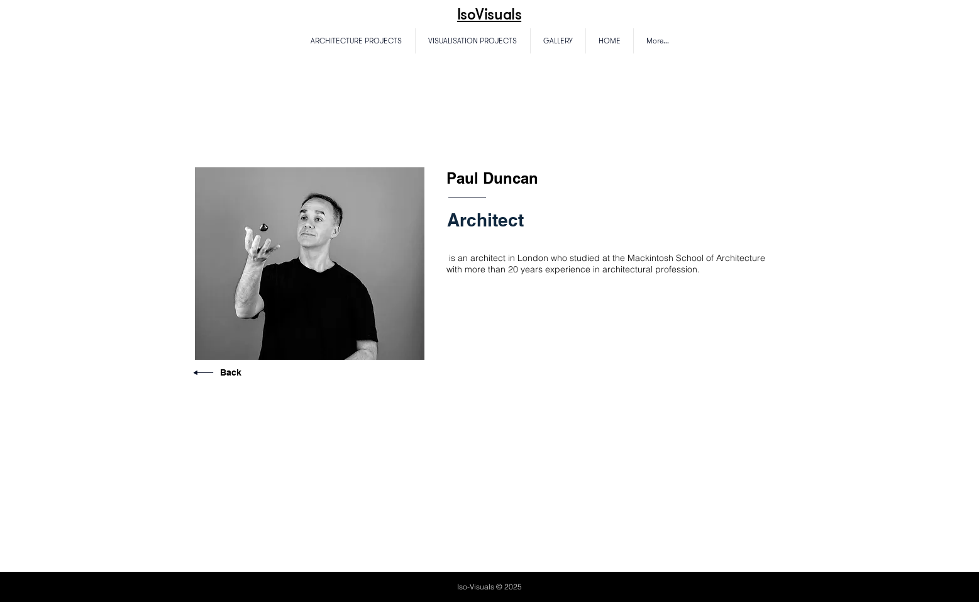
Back (230, 372)
